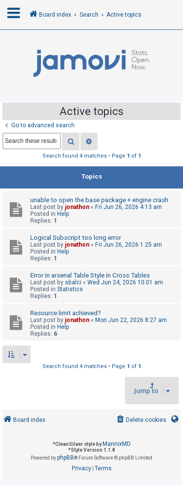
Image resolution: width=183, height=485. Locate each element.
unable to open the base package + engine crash (99, 200)
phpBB (65, 457)
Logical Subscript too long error (75, 237)
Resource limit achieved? (65, 313)
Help (63, 213)
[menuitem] (140, 420)
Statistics (70, 289)
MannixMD (116, 443)
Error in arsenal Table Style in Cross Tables (90, 275)
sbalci (73, 282)
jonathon (77, 207)
